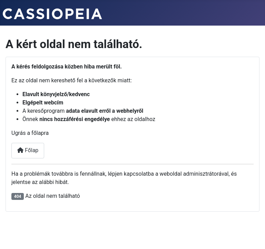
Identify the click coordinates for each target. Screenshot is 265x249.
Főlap (27, 150)
